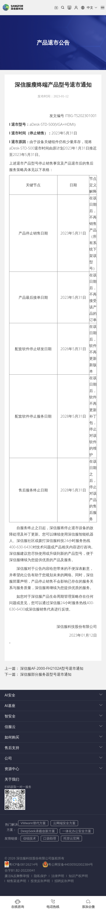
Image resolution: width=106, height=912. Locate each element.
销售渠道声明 (16, 881)
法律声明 (57, 876)
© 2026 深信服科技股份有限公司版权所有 (34, 858)
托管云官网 (71, 838)
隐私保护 (40, 876)
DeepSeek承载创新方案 (38, 831)
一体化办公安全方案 (76, 831)
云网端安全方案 (64, 823)
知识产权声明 (78, 876)
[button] (89, 7)
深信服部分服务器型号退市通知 (45, 674)
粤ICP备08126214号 (23, 864)
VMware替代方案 (33, 823)
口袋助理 (49, 838)
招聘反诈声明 (64, 881)
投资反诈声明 (40, 881)
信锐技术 (29, 838)
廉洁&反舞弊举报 (17, 876)
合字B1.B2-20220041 (20, 870)
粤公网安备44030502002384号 (70, 864)
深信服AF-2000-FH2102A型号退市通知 (51, 668)
